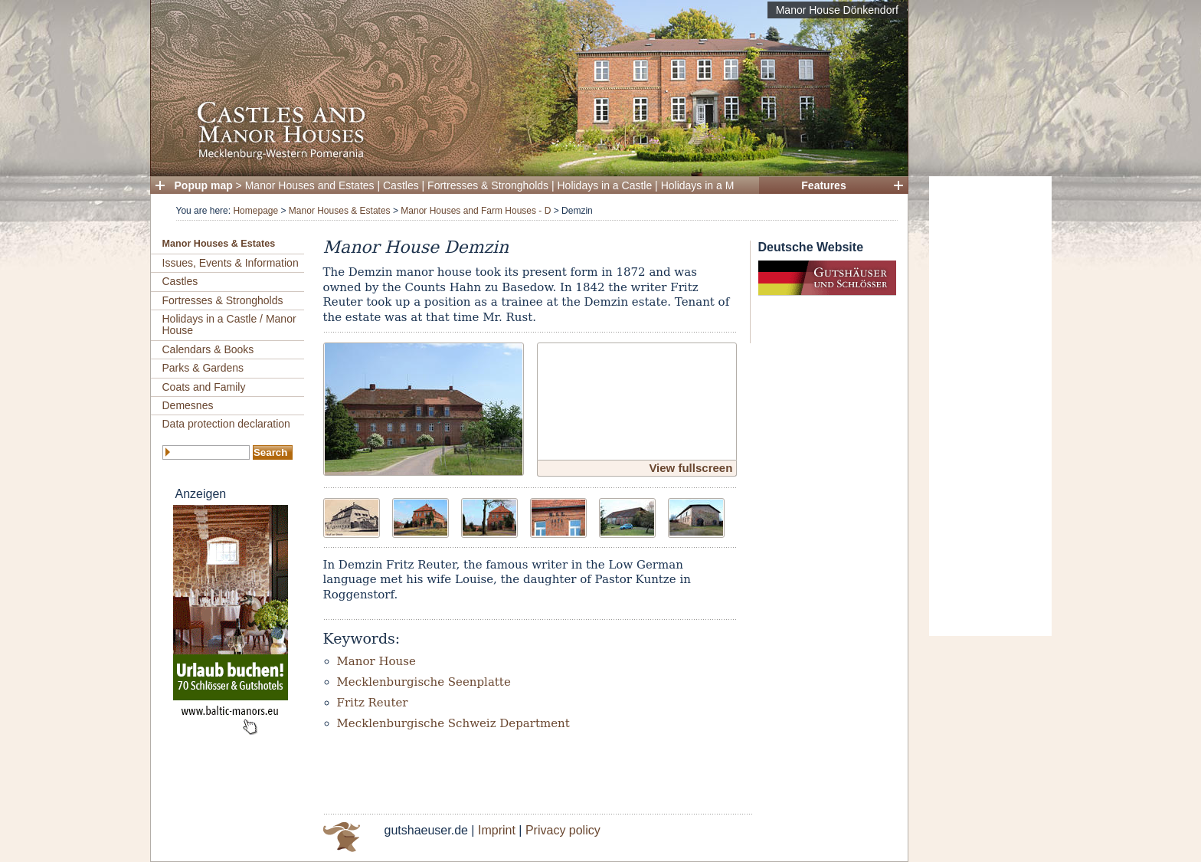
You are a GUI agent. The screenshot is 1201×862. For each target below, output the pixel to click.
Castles (401, 185)
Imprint (496, 830)
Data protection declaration (226, 424)
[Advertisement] (990, 406)
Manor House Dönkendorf (837, 10)
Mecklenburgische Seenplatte (424, 682)
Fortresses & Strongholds (487, 185)
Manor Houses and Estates (310, 185)
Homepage (255, 210)
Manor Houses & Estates (340, 210)
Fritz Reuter (372, 703)
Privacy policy (562, 830)
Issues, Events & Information (230, 263)
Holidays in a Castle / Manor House (229, 324)
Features (823, 185)
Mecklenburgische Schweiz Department (453, 723)
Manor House (376, 661)
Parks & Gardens (203, 368)
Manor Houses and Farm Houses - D (476, 210)
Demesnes (188, 405)
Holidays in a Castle (605, 185)
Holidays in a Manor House (725, 185)
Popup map (204, 185)
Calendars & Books (208, 349)
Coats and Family (204, 387)
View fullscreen (690, 467)
